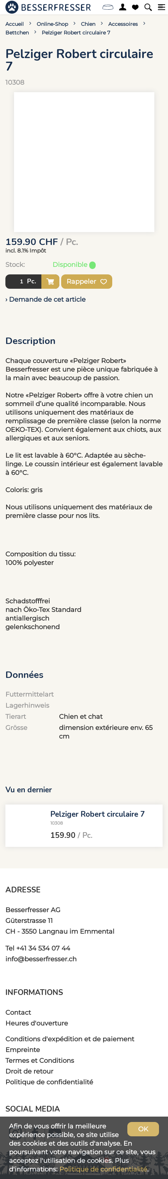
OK (143, 1129)
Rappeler (87, 281)
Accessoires (123, 24)
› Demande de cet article (45, 299)
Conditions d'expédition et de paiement (69, 1039)
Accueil (14, 24)
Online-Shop (52, 24)
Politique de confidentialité (49, 1082)
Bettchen (17, 32)
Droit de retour (29, 1071)
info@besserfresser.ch (41, 959)
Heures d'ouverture (36, 1023)
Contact (18, 1012)
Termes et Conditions (39, 1060)
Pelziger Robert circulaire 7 (76, 32)
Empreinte (22, 1049)
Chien (88, 24)
